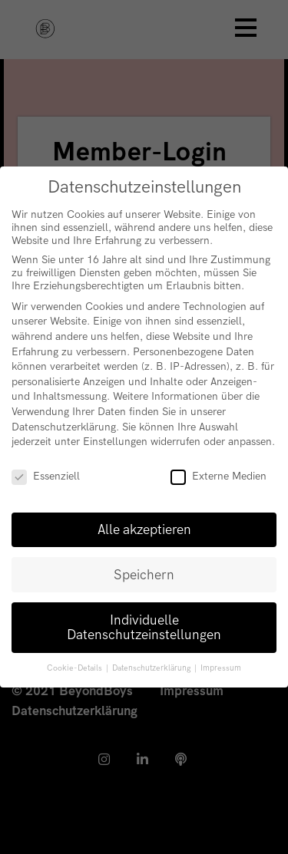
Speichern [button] (144, 575)
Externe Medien (218, 476)
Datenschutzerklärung (64, 427)
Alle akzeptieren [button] (144, 530)
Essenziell (46, 476)
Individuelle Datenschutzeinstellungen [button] (144, 628)
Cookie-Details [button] (75, 668)
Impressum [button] (220, 668)
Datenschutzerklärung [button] (152, 668)
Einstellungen (115, 441)
